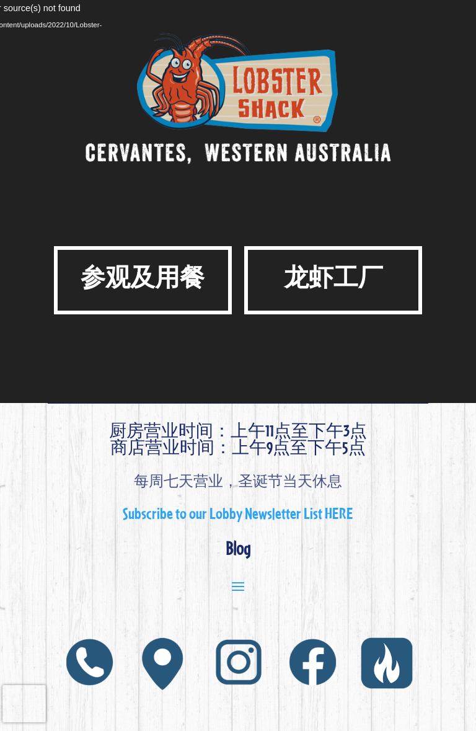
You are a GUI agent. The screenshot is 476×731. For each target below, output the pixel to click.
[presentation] (24, 703)
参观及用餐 (143, 277)
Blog (238, 548)
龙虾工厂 (333, 277)
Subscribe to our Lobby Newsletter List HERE (238, 513)
